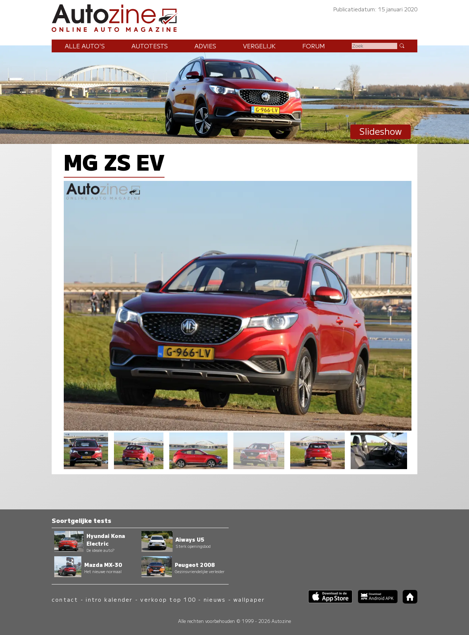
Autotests (150, 45)
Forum (313, 45)
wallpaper (249, 599)
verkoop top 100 (168, 599)
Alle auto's (85, 45)
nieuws (215, 599)
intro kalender (109, 599)
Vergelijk (259, 45)
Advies (205, 45)
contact (65, 599)
